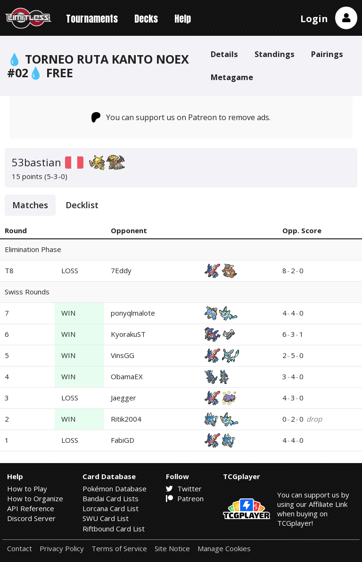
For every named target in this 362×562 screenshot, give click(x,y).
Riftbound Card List (113, 528)
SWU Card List (105, 518)
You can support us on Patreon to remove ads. (181, 117)
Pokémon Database (114, 488)
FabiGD (122, 440)
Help (182, 18)
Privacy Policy (62, 549)
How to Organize (35, 498)
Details (224, 54)
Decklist (82, 205)
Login (314, 18)
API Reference (30, 508)
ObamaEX (127, 376)
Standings (275, 54)
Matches (30, 205)
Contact (19, 549)
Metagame (232, 77)
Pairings (327, 54)
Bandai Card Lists (110, 498)
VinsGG (122, 355)
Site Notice (172, 549)
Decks (146, 18)
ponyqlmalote (133, 313)
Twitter (184, 488)
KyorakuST (128, 334)
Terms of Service (119, 549)
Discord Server (31, 518)
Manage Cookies (224, 549)
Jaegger (123, 397)
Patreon (185, 498)
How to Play (27, 488)
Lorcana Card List (110, 508)
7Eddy (121, 270)
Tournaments (92, 18)
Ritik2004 (126, 419)
